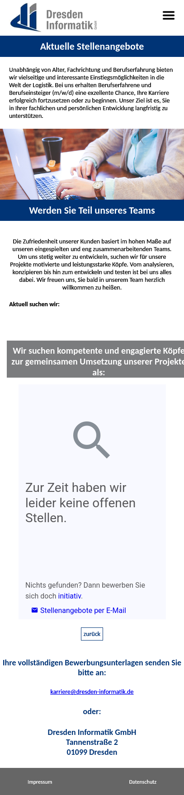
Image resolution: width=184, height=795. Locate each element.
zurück (92, 634)
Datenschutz (142, 782)
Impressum (40, 782)
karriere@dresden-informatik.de (92, 692)
